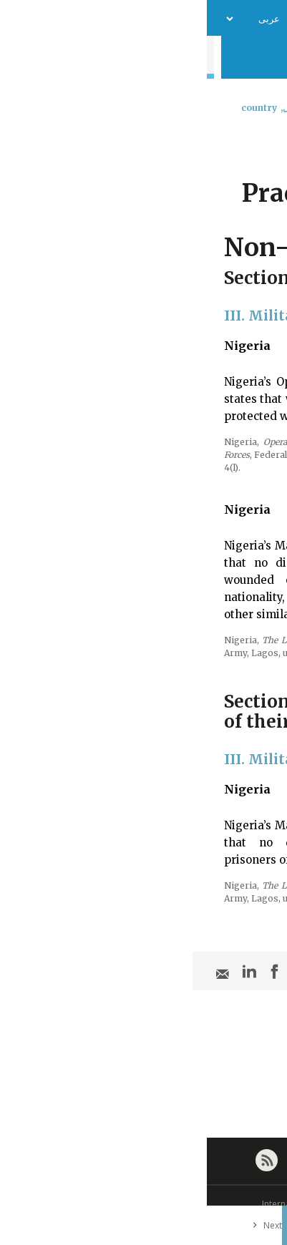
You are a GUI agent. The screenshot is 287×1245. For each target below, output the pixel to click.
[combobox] (264, 145)
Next (57, 1225)
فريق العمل (124, 18)
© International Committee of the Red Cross (144, 1204)
